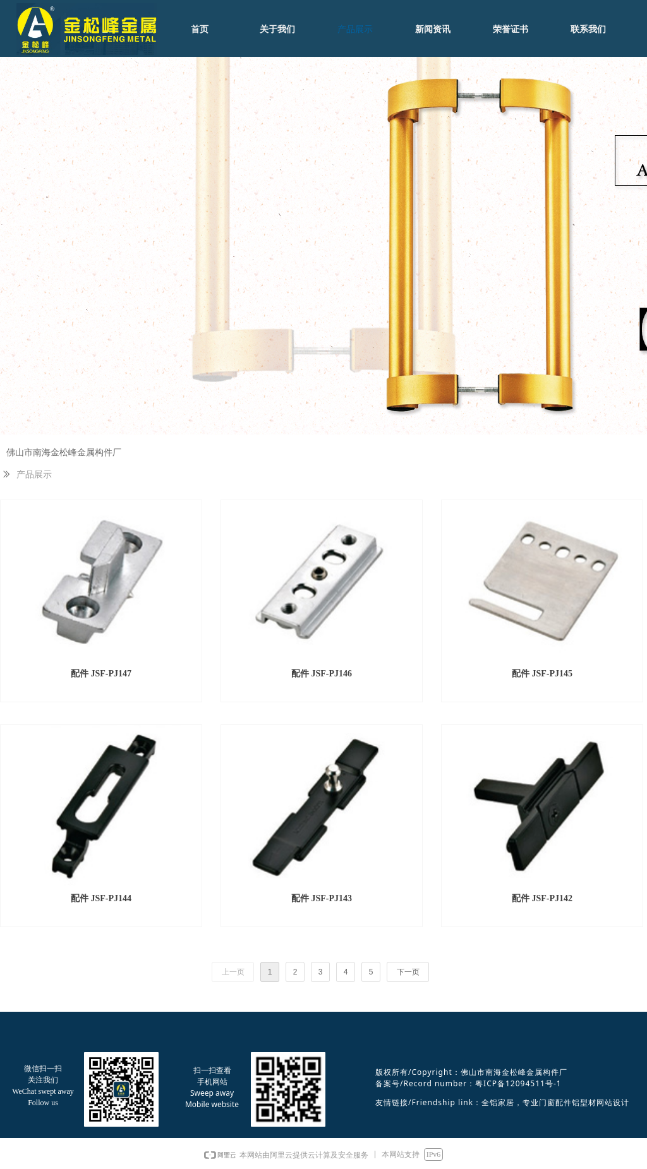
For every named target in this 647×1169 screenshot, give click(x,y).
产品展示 (34, 474)
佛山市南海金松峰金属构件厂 (63, 452)
